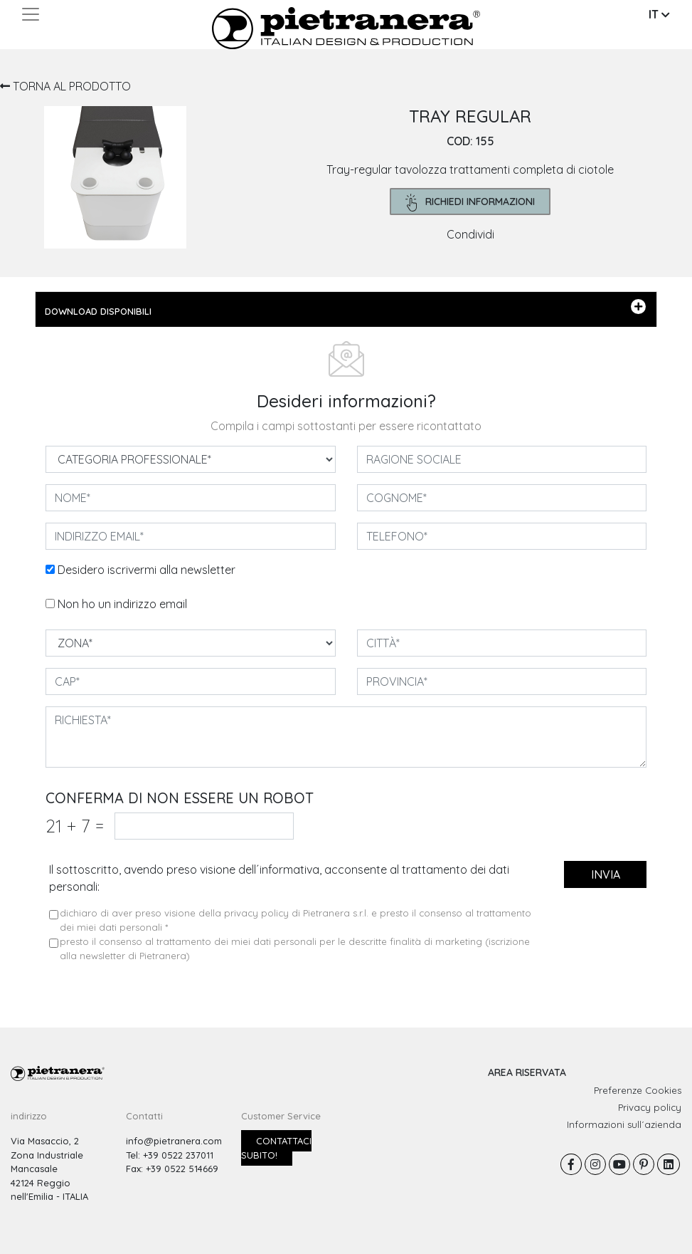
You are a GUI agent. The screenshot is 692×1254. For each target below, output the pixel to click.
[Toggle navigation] (30, 14)
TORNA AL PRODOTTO (65, 86)
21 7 (75, 826)
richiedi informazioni (470, 202)
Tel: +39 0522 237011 (169, 1155)
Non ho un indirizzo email (122, 604)
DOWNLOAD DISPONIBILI (345, 308)
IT (659, 14)
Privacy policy (649, 1107)
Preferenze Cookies (637, 1090)
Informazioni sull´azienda (624, 1124)
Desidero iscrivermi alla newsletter (146, 570)
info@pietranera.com (174, 1140)
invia (605, 874)
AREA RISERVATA (527, 1072)
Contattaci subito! (276, 1148)
